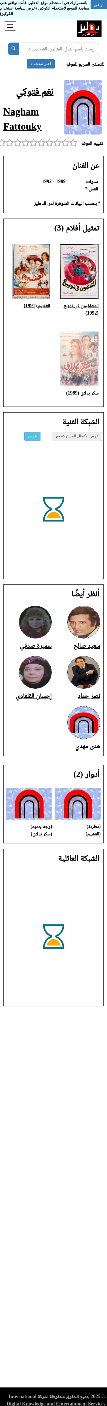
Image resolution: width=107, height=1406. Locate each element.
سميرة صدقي (36, 645)
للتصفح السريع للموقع (85, 64)
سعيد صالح (86, 645)
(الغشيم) (93, 834)
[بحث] (13, 49)
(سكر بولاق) (41, 834)
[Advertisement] (53, 1198)
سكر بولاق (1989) (82, 393)
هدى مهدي (87, 746)
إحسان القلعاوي (33, 695)
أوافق (98, 4)
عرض (32, 436)
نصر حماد (89, 695)
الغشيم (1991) (37, 305)
